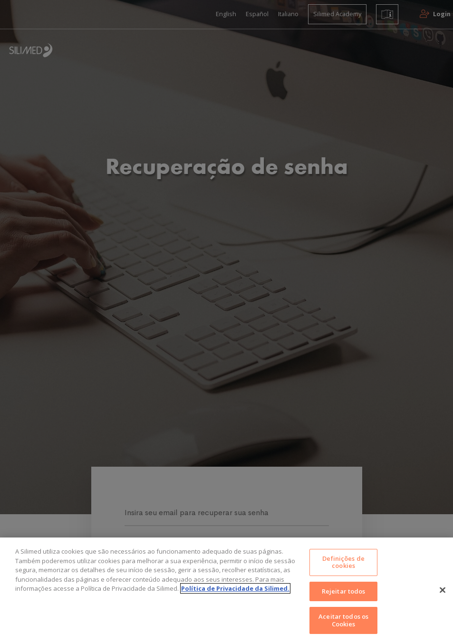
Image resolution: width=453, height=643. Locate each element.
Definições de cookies (343, 572)
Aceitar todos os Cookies (343, 628)
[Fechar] (442, 598)
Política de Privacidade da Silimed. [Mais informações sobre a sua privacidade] (235, 597)
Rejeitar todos (344, 599)
